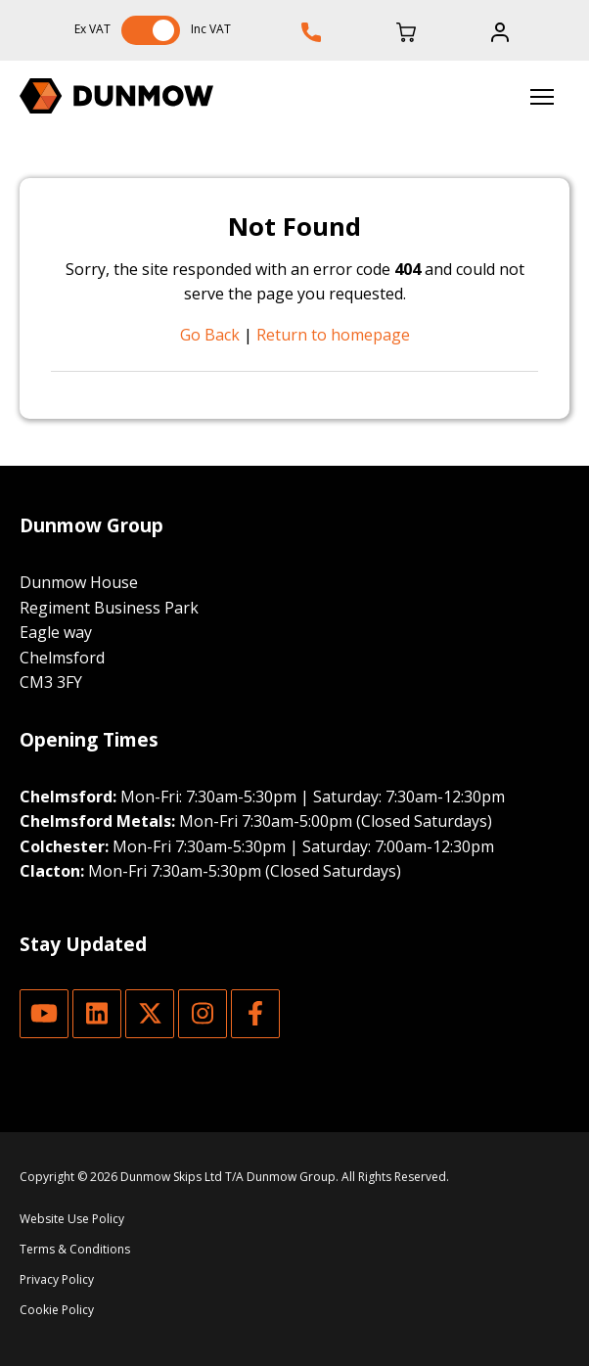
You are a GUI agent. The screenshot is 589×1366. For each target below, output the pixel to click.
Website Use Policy (72, 1218)
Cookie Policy (57, 1309)
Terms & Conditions (75, 1249)
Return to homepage (333, 334)
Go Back (210, 334)
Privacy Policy (57, 1279)
